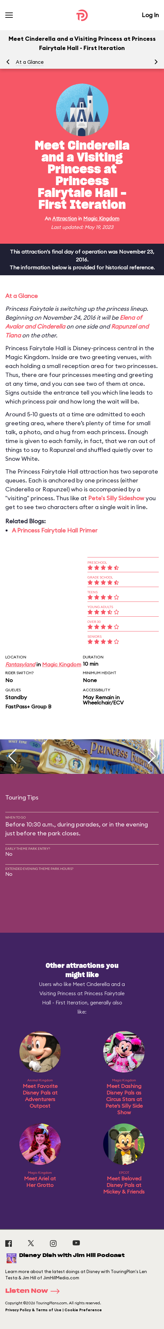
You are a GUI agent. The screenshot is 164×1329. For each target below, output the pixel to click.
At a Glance (30, 62)
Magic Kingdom (101, 218)
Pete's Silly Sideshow (116, 498)
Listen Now (34, 1291)
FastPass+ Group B (28, 706)
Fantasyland (20, 664)
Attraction (64, 218)
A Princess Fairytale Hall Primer (55, 530)
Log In (150, 15)
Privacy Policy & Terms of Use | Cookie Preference (53, 1310)
